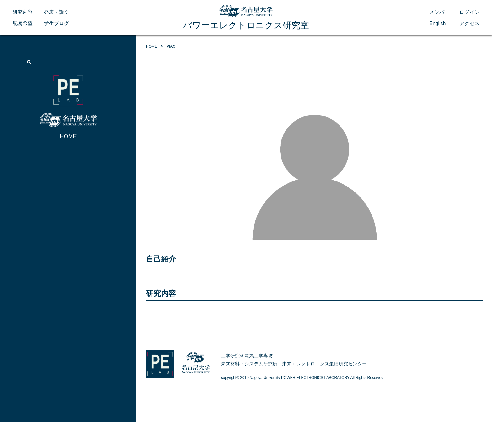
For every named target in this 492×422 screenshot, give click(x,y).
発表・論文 (56, 12)
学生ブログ (56, 23)
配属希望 (23, 23)
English (437, 23)
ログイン (469, 12)
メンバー (439, 12)
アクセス (469, 23)
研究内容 (23, 12)
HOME (68, 136)
